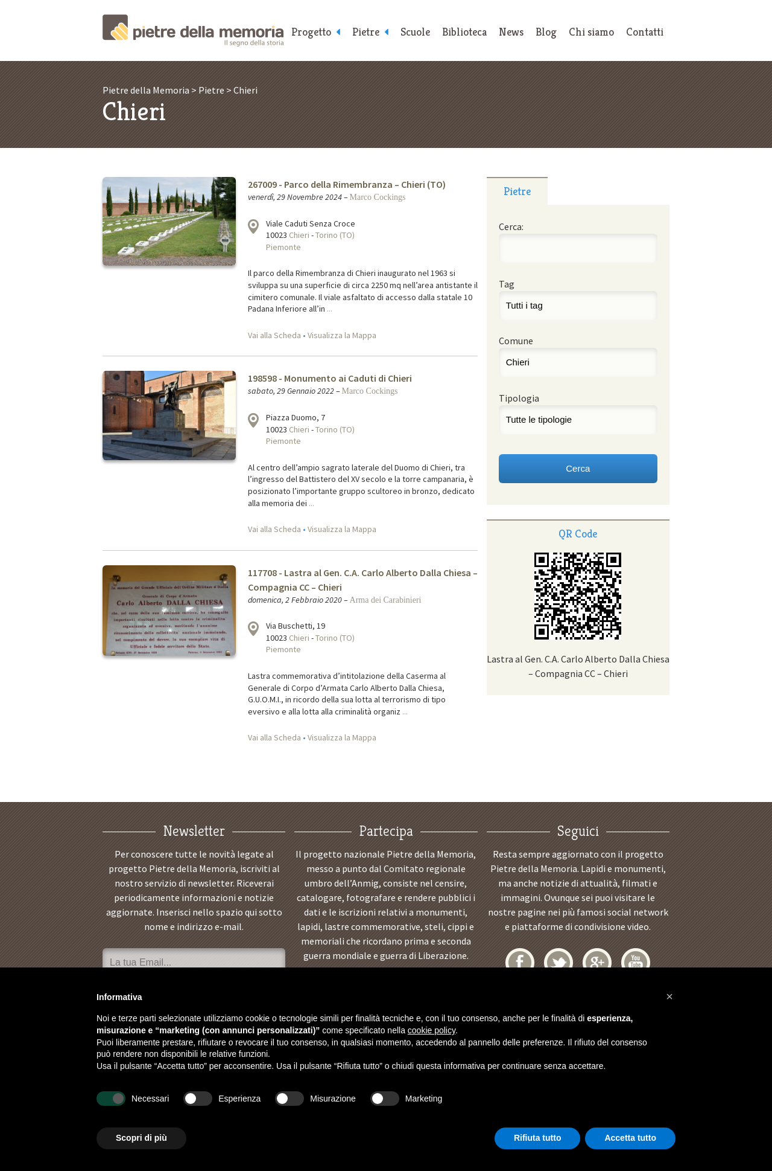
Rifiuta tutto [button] (538, 1138)
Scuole (415, 32)
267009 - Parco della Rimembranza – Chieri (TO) (347, 184)
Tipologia (519, 398)
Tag (506, 284)
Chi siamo (591, 32)
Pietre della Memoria (193, 30)
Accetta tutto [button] (630, 1138)
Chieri (299, 234)
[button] (669, 996)
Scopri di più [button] (141, 1138)
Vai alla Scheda (274, 335)
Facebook (519, 962)
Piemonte (283, 247)
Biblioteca (464, 32)
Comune (516, 341)
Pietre (365, 32)
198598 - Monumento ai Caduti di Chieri (330, 378)
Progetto (311, 32)
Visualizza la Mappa (342, 335)
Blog (546, 32)
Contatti (644, 32)
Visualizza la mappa (253, 226)
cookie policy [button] (431, 1030)
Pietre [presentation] (517, 191)
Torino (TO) (335, 234)
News (511, 32)
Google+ (597, 962)
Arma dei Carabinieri (386, 600)
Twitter (558, 962)
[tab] (517, 191)
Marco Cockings (378, 197)
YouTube (635, 962)
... (329, 308)
